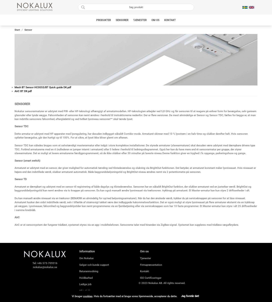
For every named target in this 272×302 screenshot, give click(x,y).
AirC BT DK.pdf (23, 91)
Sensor (28, 29)
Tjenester (140, 20)
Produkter (103, 20)
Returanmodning (88, 271)
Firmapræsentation (151, 264)
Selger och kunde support (94, 264)
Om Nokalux (86, 258)
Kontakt (170, 20)
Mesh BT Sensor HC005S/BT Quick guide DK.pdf (43, 87)
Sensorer (122, 20)
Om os (155, 20)
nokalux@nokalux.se (45, 267)
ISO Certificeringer (150, 277)
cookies (87, 296)
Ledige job (85, 284)
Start (17, 29)
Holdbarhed (86, 277)
